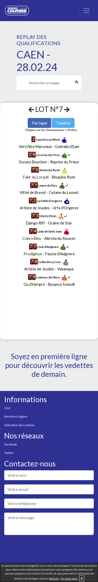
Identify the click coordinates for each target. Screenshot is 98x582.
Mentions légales (16, 416)
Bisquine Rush (63, 177)
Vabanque (65, 269)
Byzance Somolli (61, 284)
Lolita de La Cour (49, 262)
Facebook (10, 444)
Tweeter (63, 122)
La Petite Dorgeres (49, 201)
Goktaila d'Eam (67, 146)
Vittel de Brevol (33, 192)
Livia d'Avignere (48, 246)
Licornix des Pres (48, 155)
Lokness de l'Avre (48, 277)
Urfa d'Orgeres (65, 208)
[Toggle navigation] (86, 10)
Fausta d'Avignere (60, 254)
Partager (40, 122)
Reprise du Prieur (64, 162)
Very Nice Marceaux (35, 146)
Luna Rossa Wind (48, 139)
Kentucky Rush (49, 170)
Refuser (54, 578)
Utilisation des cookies (19, 425)
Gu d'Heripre (34, 284)
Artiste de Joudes (35, 208)
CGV (7, 408)
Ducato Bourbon (33, 162)
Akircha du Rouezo (60, 238)
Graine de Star (60, 223)
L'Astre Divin (47, 216)
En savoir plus (69, 578)
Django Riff (35, 223)
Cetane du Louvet (64, 192)
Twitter (9, 452)
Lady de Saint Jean (49, 231)
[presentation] (44, 549)
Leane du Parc (47, 185)
